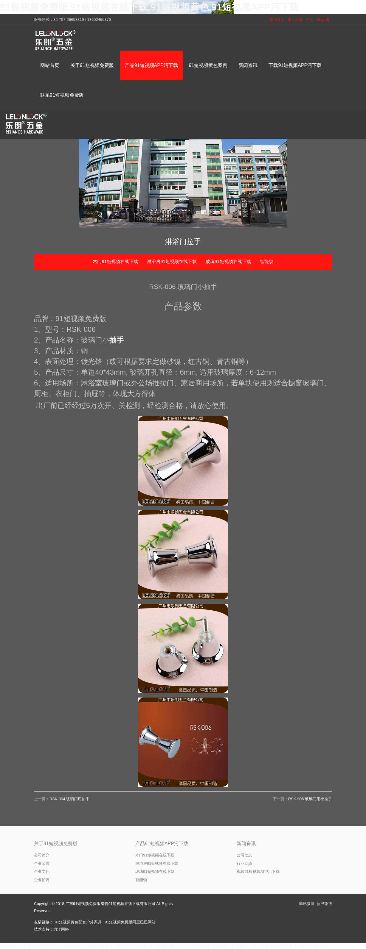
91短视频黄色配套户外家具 (78, 922)
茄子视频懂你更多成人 (308, 946)
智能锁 (266, 261)
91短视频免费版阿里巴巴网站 (130, 922)
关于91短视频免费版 (55, 843)
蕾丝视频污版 (223, 946)
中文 (309, 20)
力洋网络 (61, 929)
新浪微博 (324, 903)
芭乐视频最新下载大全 (128, 946)
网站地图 (7, 946)
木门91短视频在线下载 (115, 261)
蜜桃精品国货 (276, 946)
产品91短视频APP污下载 (161, 843)
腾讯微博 (306, 903)
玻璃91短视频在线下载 (228, 261)
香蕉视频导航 (198, 946)
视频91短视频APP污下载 (258, 871)
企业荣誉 (41, 863)
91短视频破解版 (94, 946)
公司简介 (41, 855)
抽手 (116, 340)
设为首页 (277, 20)
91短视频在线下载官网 (35, 946)
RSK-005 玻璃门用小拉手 (310, 799)
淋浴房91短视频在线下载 (172, 261)
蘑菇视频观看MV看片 (167, 946)
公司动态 (244, 855)
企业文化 (41, 871)
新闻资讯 (246, 843)
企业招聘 (41, 880)
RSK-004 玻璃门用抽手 (69, 799)
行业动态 (244, 863)
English (323, 20)
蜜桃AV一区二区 (249, 946)
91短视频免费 (67, 946)
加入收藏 (295, 20)
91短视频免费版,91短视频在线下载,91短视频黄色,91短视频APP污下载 (149, 7)
